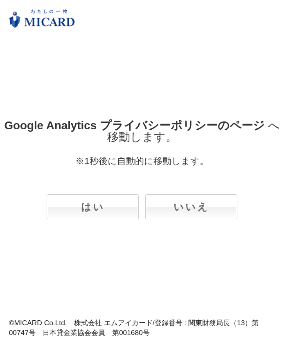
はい (93, 206)
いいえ (191, 206)
